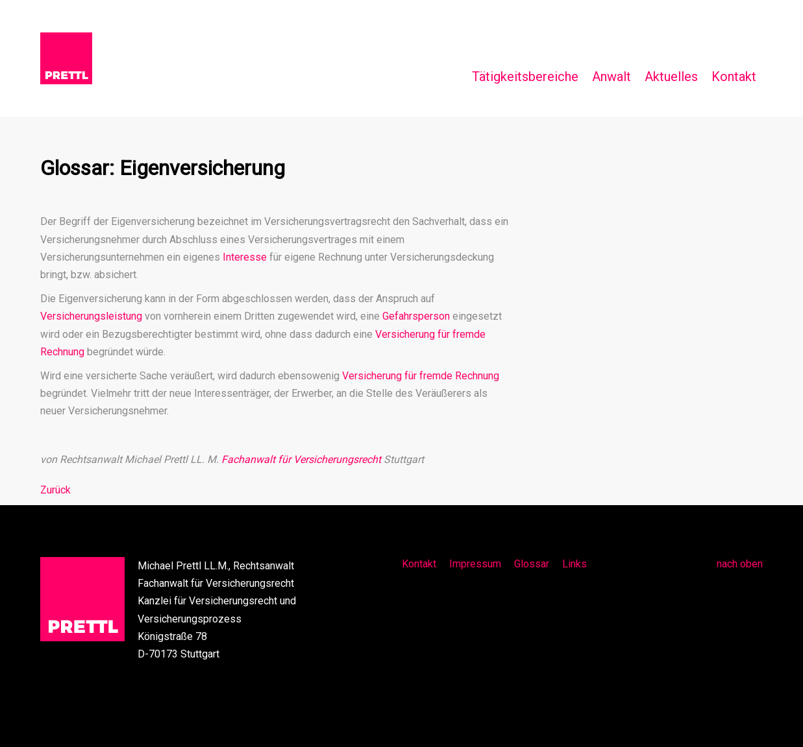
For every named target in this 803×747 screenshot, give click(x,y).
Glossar (531, 564)
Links (574, 564)
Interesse (245, 257)
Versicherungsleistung (91, 316)
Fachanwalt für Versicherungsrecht (301, 459)
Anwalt (611, 76)
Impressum (475, 564)
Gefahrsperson (416, 316)
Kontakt (733, 76)
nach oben (740, 564)
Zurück (55, 490)
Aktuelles (671, 76)
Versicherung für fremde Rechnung (420, 376)
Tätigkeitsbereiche (525, 76)
